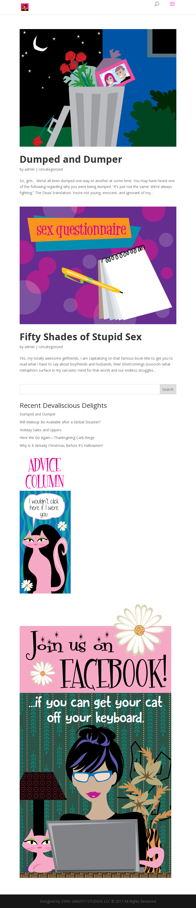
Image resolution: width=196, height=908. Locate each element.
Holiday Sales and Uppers (41, 429)
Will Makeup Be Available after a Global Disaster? (60, 422)
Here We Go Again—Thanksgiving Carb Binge (57, 437)
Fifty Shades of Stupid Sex (81, 336)
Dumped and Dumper (71, 159)
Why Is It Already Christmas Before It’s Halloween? (61, 445)
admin (29, 169)
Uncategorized (51, 169)
